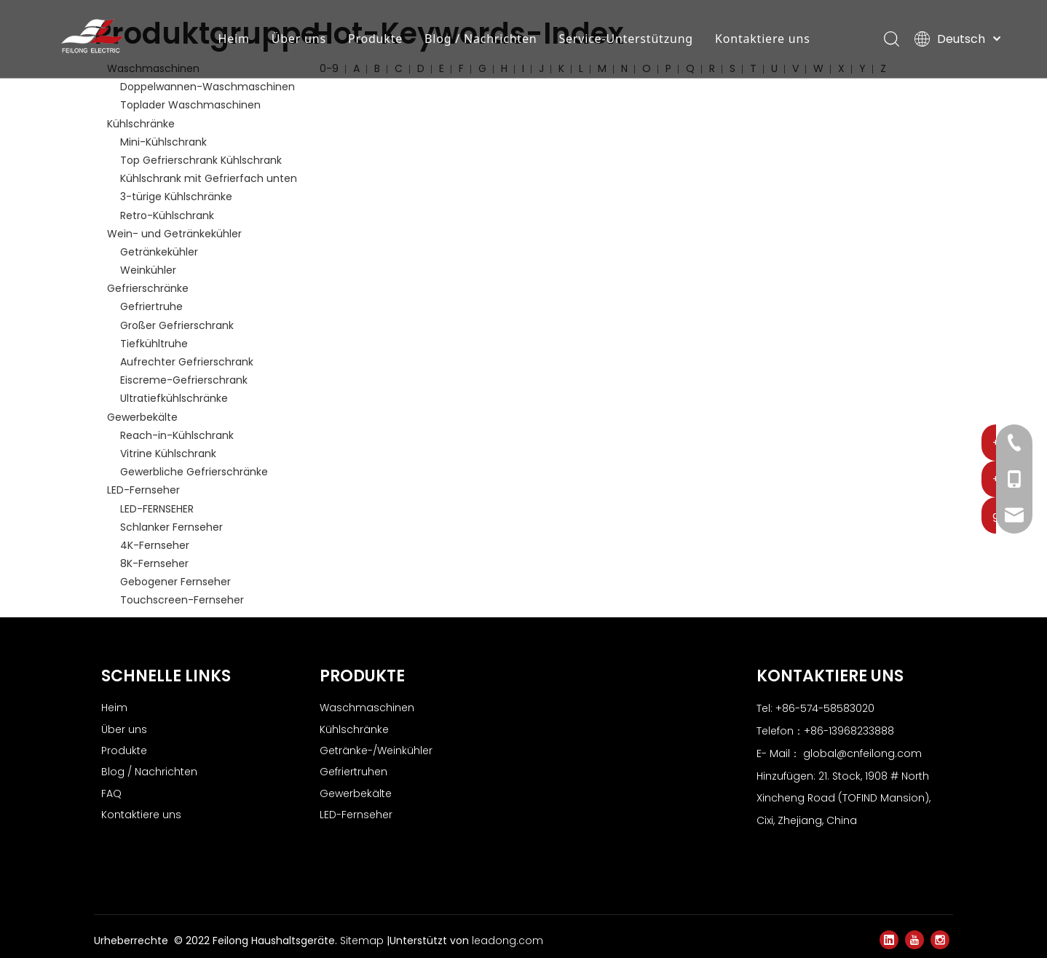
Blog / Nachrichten (482, 40)
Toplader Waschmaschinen (190, 105)
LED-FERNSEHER (157, 509)
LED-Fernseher (143, 490)
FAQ (111, 793)
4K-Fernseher (154, 545)
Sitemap (363, 940)
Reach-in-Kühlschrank (177, 435)
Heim (235, 40)
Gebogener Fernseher (175, 581)
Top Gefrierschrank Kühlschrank (201, 160)
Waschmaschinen (367, 707)
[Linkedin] (889, 939)
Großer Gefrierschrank (177, 325)
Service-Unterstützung (628, 40)
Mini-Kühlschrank (163, 142)
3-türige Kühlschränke (176, 196)
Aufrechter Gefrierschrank (186, 362)
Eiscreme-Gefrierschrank (184, 380)
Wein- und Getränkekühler (174, 233)
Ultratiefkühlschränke (174, 398)
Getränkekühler (159, 252)
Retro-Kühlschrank (167, 215)
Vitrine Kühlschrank (168, 453)
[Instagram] (940, 939)
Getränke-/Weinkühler (376, 750)
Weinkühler (148, 270)
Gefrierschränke (148, 288)
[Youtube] (914, 939)
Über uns (300, 40)
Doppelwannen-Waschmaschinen (207, 86)
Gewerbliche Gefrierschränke (194, 471)
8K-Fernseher (154, 563)
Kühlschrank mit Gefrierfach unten (208, 178)
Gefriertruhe (151, 306)
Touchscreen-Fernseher (182, 600)
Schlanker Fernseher (171, 527)
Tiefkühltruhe (154, 343)
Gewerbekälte (142, 417)
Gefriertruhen (353, 771)
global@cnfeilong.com (862, 753)
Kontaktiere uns (764, 40)
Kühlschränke (141, 123)
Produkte (376, 40)
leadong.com (507, 940)
